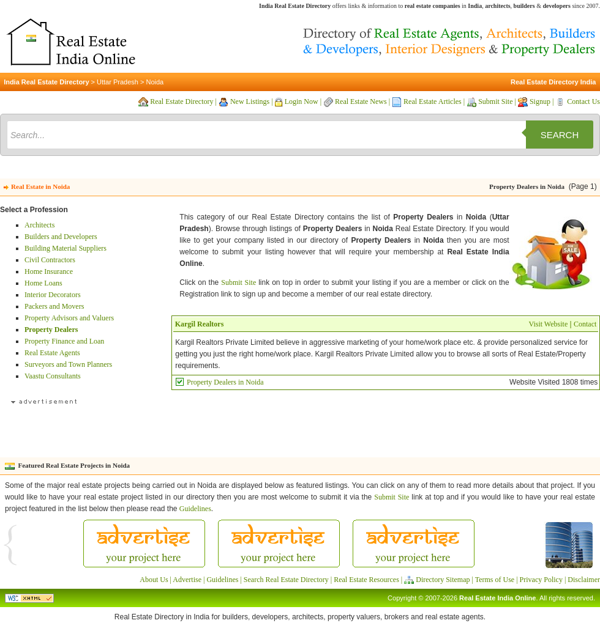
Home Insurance (48, 271)
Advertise (187, 579)
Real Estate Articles (432, 101)
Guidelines (195, 508)
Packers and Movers (54, 306)
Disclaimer (584, 579)
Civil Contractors (49, 260)
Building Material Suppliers (65, 248)
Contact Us (583, 101)
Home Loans (43, 283)
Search (560, 135)
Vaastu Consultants (52, 376)
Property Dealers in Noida (225, 382)
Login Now (301, 101)
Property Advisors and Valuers (69, 318)
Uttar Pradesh (117, 82)
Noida (154, 82)
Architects (39, 225)
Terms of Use (494, 579)
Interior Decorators (52, 294)
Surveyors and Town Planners (68, 364)
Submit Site (495, 101)
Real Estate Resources (366, 579)
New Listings (249, 101)
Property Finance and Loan (64, 341)
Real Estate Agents (52, 352)
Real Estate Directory (181, 101)
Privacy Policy (541, 579)
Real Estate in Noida (40, 186)
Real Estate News (361, 101)
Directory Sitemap (443, 579)
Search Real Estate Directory (286, 579)
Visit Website (548, 324)
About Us (154, 579)
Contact (585, 324)
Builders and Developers (60, 236)
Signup (540, 101)
